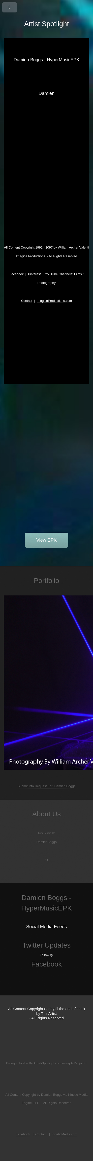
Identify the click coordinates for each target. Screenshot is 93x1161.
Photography (46, 283)
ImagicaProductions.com (54, 301)
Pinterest (34, 274)
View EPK (46, 540)
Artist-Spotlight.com (47, 1063)
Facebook (16, 274)
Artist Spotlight (46, 24)
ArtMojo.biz (79, 1063)
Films (78, 274)
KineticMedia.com (64, 1134)
